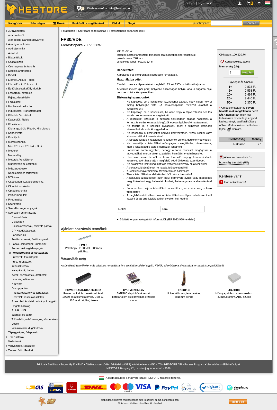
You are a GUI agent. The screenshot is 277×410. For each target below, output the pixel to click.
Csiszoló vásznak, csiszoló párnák (32, 226)
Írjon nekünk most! (235, 182)
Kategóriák (15, 23)
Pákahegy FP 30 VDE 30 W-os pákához (83, 243)
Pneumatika (15, 199)
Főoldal (41, 364)
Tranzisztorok (16, 337)
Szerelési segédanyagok (22, 208)
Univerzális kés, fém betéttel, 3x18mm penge (184, 283)
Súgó (131, 23)
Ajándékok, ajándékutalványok (26, 39)
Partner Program (194, 364)
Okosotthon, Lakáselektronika (26, 181)
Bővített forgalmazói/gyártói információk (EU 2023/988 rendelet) (157, 219)
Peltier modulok (17, 194)
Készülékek (15, 124)
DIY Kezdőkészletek (24, 230)
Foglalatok (14, 101)
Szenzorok (14, 203)
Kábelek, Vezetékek (20, 115)
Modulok (13, 150)
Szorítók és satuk (22, 314)
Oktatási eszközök (19, 186)
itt (151, 403)
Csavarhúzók (19, 217)
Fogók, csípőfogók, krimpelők (29, 243)
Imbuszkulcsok (20, 266)
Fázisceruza (19, 234)
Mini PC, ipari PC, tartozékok (25, 146)
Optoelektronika (17, 190)
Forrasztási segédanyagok (27, 248)
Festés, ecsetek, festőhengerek (30, 239)
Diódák (12, 75)
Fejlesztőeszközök (19, 97)
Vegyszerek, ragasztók (21, 345)
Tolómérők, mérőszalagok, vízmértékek (35, 319)
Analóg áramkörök (19, 44)
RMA (80, 364)
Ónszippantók (20, 288)
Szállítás (53, 364)
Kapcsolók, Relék (18, 119)
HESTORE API (173, 364)
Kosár (59, 23)
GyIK (72, 364)
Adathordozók (16, 35)
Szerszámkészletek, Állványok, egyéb (34, 301)
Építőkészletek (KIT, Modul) (24, 88)
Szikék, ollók (19, 310)
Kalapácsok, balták (23, 270)
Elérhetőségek (231, 364)
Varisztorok (14, 341)
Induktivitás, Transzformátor (24, 110)
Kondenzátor (15, 132)
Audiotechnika (16, 48)
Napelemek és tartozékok (23, 172)
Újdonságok (37, 23)
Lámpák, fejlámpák (23, 279)
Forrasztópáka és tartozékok (30, 252)
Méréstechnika (17, 141)
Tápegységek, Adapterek (23, 332)
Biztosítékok (15, 57)
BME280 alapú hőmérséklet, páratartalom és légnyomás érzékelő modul (133, 285)
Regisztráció (204, 3)
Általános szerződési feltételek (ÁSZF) (108, 364)
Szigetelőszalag (21, 306)
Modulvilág (14, 155)
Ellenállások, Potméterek (23, 84)
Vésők (15, 323)
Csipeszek (18, 221)
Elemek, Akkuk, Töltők (21, 79)
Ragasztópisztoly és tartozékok (30, 292)
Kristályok (14, 137)
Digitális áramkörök (19, 70)
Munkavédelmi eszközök (22, 163)
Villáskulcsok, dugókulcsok (27, 328)
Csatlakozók (15, 61)
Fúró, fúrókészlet (22, 261)
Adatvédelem (141, 364)
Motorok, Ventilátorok (20, 159)
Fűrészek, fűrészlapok (25, 257)
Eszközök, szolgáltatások (88, 23)
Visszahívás (213, 364)
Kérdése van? (96, 8)
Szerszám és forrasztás (22, 212)
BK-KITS (156, 364)
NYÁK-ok (13, 177)
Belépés (191, 3)
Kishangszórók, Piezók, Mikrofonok (29, 128)
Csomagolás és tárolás (22, 66)
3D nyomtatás (16, 30)
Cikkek (116, 23)
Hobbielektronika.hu (20, 106)
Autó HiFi (13, 53)
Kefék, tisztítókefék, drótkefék (29, 274)
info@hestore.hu (119, 8)
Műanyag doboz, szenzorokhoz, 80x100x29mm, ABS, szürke (234, 283)
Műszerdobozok (17, 168)
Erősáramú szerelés (20, 92)
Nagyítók (17, 283)
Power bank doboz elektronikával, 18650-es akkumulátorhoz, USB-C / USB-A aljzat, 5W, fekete (83, 285)
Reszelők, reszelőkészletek (28, 297)
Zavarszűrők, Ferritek (21, 350)
